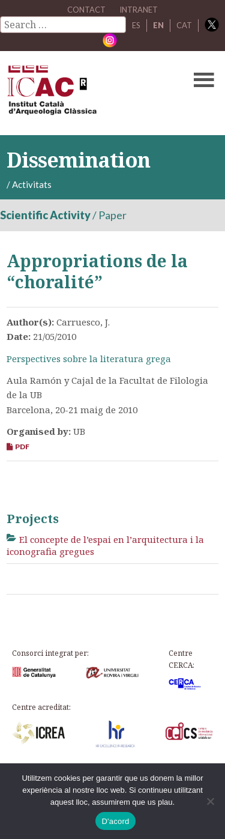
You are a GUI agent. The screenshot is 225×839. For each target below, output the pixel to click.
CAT (184, 25)
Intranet (138, 9)
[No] (210, 801)
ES (136, 25)
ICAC (90, 93)
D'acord (115, 821)
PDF (18, 446)
